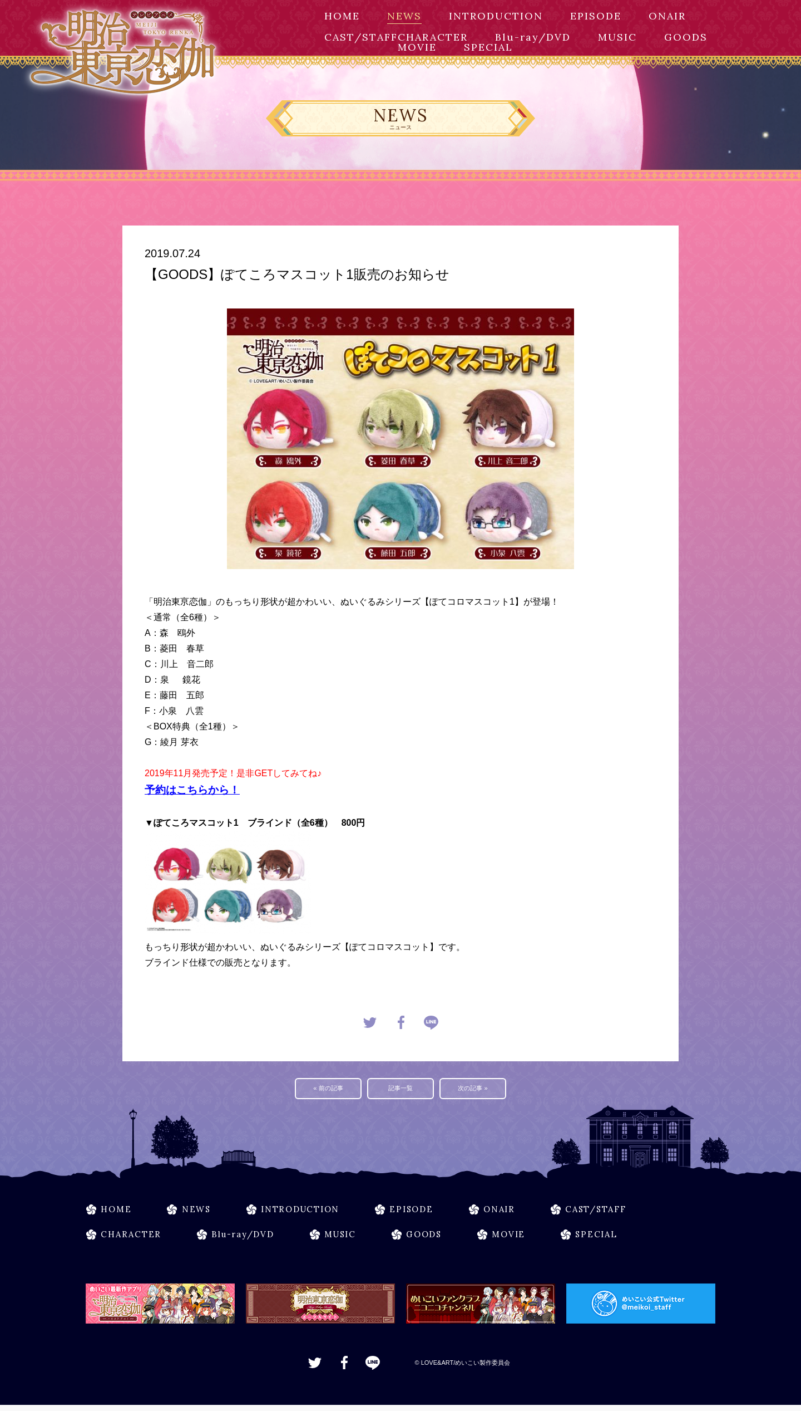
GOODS (686, 37)
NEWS (404, 15)
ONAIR (667, 15)
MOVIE (417, 47)
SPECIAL (488, 47)
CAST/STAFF (361, 37)
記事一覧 (400, 1089)
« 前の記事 (328, 1089)
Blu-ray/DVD (533, 37)
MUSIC (617, 37)
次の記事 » (473, 1089)
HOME (342, 15)
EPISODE (595, 15)
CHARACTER (433, 37)
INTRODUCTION (496, 15)
